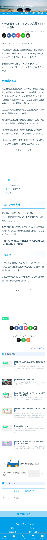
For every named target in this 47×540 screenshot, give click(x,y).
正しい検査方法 (14, 189)
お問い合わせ (34, 532)
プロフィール (34, 528)
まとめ (10, 193)
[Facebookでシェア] (9, 35)
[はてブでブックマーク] (13, 35)
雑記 (5, 318)
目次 (10, 180)
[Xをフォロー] (19, 340)
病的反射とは (15, 185)
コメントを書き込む (23, 491)
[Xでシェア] (4, 35)
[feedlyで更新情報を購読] (23, 340)
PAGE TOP (23, 514)
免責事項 (12, 532)
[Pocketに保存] (18, 35)
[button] (28, 35)
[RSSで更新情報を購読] (28, 340)
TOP (13, 528)
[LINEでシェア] (23, 35)
